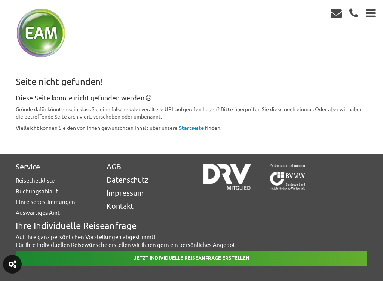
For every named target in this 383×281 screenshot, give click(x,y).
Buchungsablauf (37, 191)
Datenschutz (127, 179)
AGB (114, 166)
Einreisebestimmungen (45, 202)
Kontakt (120, 206)
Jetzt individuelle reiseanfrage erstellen (191, 257)
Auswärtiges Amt (38, 213)
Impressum (125, 193)
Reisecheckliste (35, 180)
